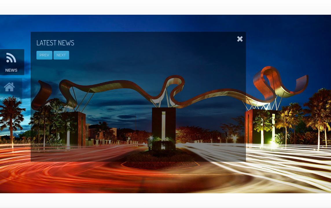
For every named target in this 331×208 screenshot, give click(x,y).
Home (192, 7)
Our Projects (220, 7)
